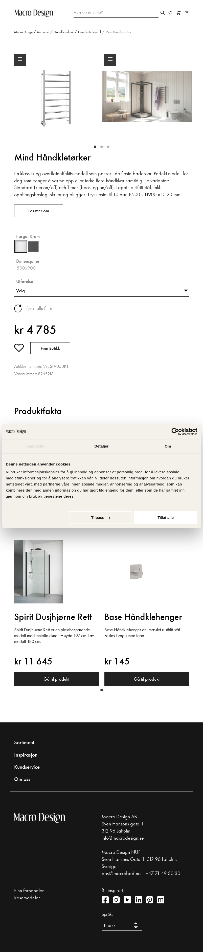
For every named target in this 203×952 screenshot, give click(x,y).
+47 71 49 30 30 (163, 873)
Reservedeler (27, 897)
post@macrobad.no (121, 873)
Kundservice (27, 767)
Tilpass (100, 517)
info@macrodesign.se (123, 838)
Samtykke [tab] (35, 446)
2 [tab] (101, 147)
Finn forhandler (29, 890)
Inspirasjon (25, 755)
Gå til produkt (56, 679)
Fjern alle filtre (39, 308)
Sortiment (43, 32)
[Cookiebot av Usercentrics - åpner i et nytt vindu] (175, 431)
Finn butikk (50, 348)
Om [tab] (168, 446)
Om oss (22, 779)
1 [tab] (95, 147)
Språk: (107, 914)
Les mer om (38, 211)
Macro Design (23, 32)
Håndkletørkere (64, 32)
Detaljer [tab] (102, 446)
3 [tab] (108, 147)
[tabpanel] (56, 100)
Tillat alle (165, 517)
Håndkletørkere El (89, 32)
